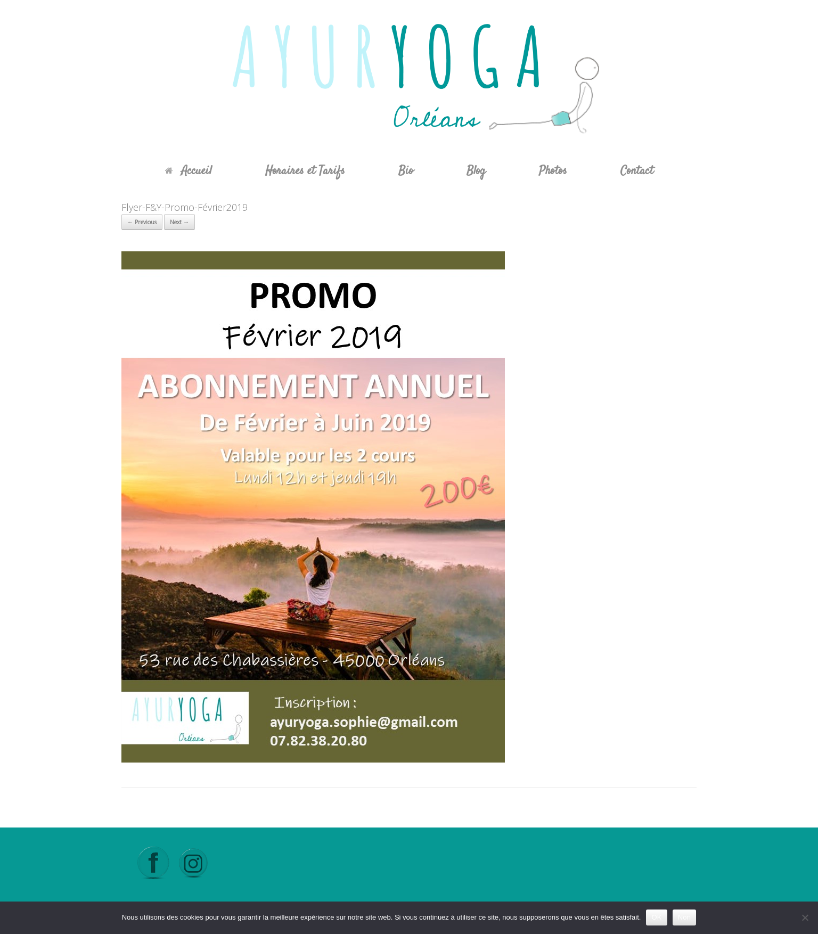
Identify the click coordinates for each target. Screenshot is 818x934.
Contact (636, 170)
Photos (553, 170)
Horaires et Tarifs (305, 170)
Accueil (188, 170)
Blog (476, 170)
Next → (179, 222)
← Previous (142, 222)
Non (684, 917)
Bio (405, 170)
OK (656, 917)
